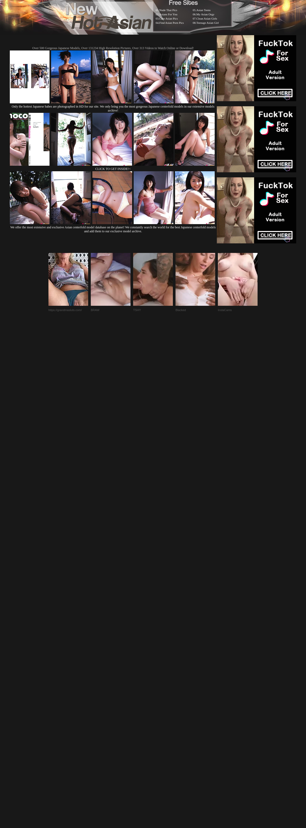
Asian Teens (203, 10)
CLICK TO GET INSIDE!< (113, 169)
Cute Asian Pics (168, 18)
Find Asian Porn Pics (171, 22)
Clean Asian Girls (206, 18)
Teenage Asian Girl (207, 22)
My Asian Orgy (205, 14)
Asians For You (168, 14)
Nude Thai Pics (168, 10)
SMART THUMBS (162, 695)
